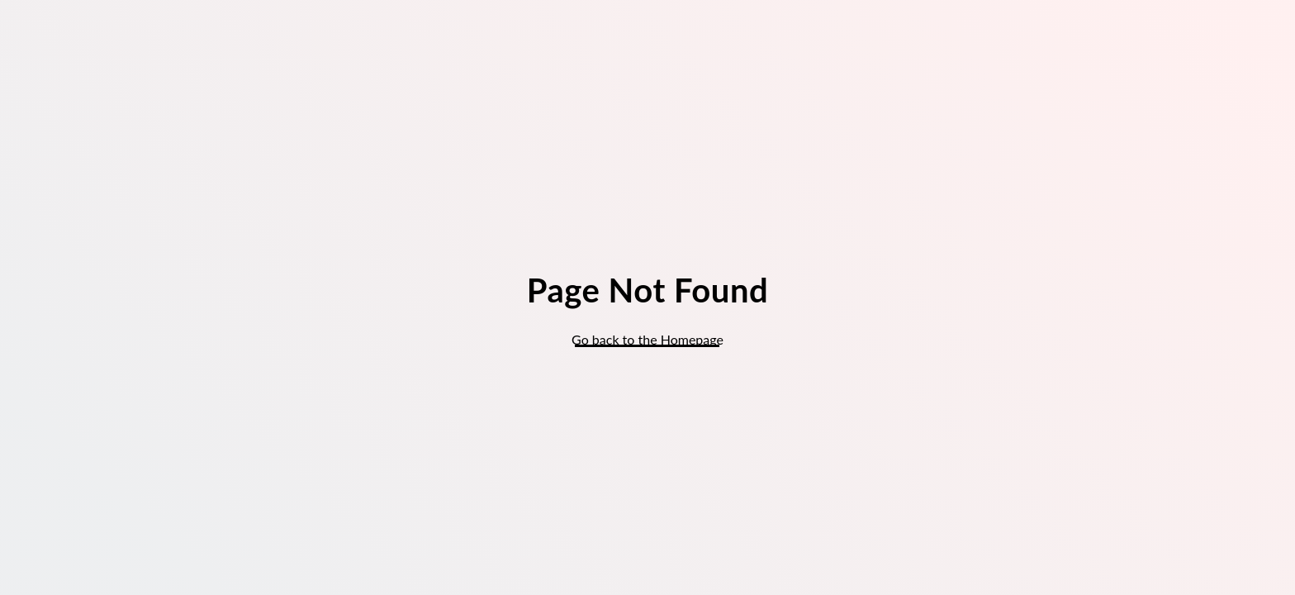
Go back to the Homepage (647, 339)
